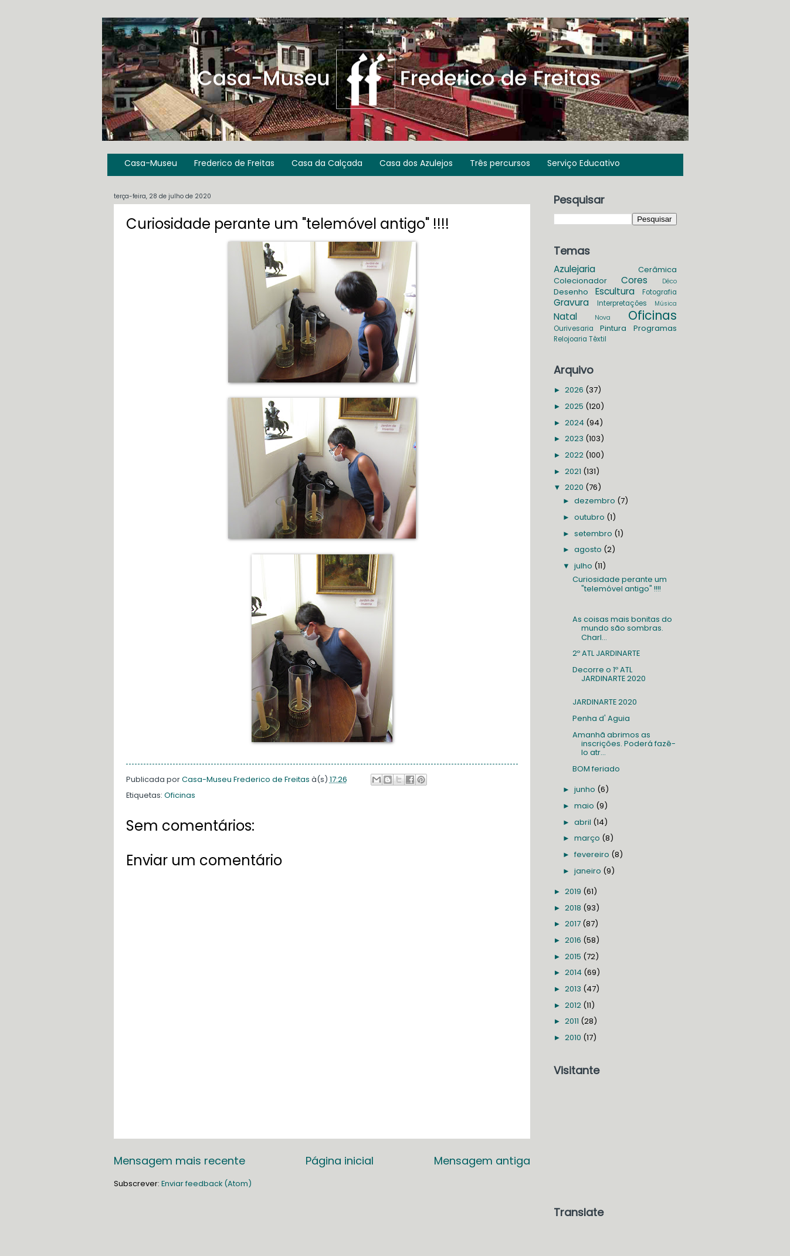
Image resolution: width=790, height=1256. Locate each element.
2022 (575, 455)
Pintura (613, 328)
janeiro (588, 870)
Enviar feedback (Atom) (206, 1183)
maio (585, 805)
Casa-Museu (150, 163)
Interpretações (622, 303)
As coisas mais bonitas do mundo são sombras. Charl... (622, 628)
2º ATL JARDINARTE (606, 653)
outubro (590, 517)
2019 (574, 891)
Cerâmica (657, 269)
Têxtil (597, 339)
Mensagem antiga (482, 1160)
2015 (574, 956)
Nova (603, 317)
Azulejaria (574, 269)
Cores (634, 280)
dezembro (595, 500)
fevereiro (592, 854)
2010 (574, 1037)
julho (584, 565)
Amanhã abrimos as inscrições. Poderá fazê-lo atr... (624, 744)
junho (585, 789)
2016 (574, 940)
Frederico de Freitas (234, 163)
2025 (575, 406)
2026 (575, 389)
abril (583, 822)
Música (666, 303)
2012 (574, 1005)
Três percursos (500, 163)
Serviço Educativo (583, 163)
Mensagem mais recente (179, 1160)
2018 (574, 907)
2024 (575, 422)
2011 (573, 1021)
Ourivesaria (574, 328)
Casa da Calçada (326, 163)
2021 (574, 471)
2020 (575, 487)
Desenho (571, 291)
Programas (655, 328)
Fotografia (659, 292)
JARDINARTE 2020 (604, 701)
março (588, 838)
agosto (588, 549)
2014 (574, 972)
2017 (573, 923)
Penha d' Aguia (601, 718)
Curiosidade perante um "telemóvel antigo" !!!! (619, 584)
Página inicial (340, 1160)
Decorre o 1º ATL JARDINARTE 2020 (609, 674)
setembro (594, 533)
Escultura (615, 291)
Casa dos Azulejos (416, 163)
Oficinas (179, 795)
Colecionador (580, 280)
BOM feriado (596, 768)
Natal (565, 316)
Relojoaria (570, 339)
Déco (669, 281)
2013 (574, 988)
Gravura (571, 302)
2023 (575, 438)
